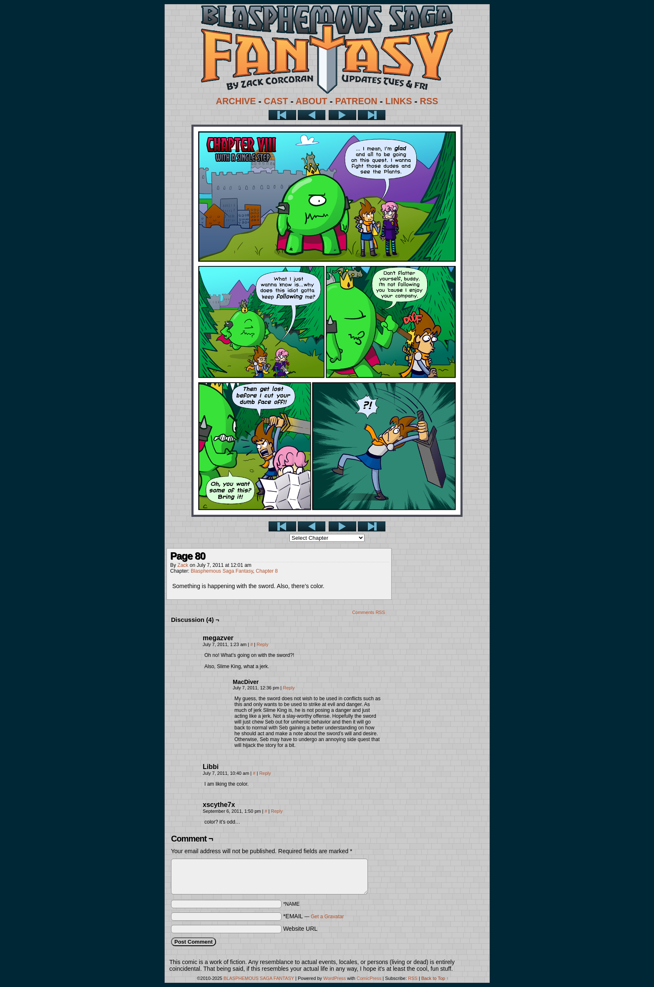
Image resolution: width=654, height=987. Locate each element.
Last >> (371, 115)
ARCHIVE (236, 101)
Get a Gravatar (327, 916)
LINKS (398, 101)
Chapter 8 (267, 571)
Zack (182, 565)
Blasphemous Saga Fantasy (222, 571)
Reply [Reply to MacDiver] (288, 687)
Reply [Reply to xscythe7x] (277, 811)
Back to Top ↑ (435, 978)
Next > (342, 115)
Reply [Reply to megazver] (262, 644)
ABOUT (311, 101)
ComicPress (369, 978)
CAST (276, 101)
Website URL (300, 928)
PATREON (356, 101)
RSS (429, 101)
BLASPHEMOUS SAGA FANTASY (259, 978)
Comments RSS (368, 612)
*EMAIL (313, 916)
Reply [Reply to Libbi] (265, 773)
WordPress (334, 978)
